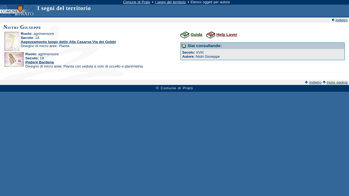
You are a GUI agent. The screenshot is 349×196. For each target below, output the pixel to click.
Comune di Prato (136, 2)
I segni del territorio (170, 2)
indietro (341, 20)
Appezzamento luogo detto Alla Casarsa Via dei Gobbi (68, 42)
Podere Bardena (39, 62)
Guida (196, 34)
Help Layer (226, 34)
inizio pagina (337, 82)
